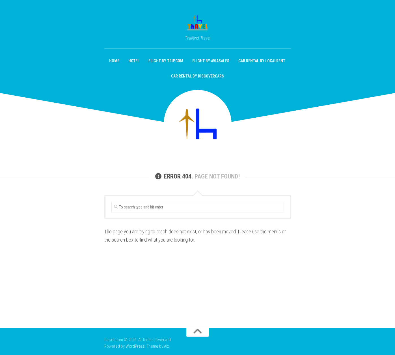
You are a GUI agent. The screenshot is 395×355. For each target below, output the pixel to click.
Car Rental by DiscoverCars (197, 76)
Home (114, 61)
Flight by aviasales (210, 61)
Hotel (133, 61)
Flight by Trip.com (165, 61)
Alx (166, 346)
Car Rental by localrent (261, 61)
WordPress (135, 346)
